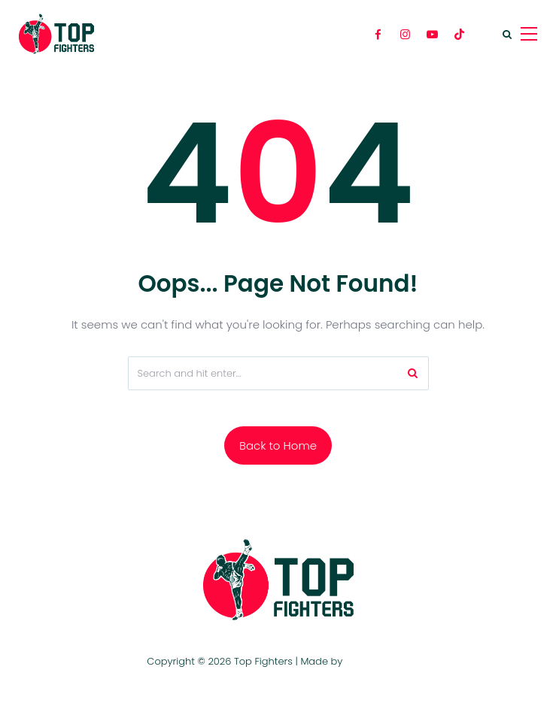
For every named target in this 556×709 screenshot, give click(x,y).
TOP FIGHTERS (377, 661)
